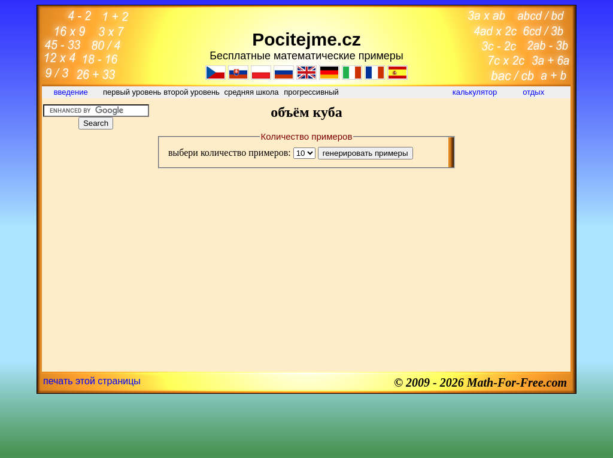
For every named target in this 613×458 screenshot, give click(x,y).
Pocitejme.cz (306, 39)
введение (72, 92)
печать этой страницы (92, 381)
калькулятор (475, 92)
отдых (535, 92)
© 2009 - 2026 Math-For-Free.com (480, 382)
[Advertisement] (96, 212)
